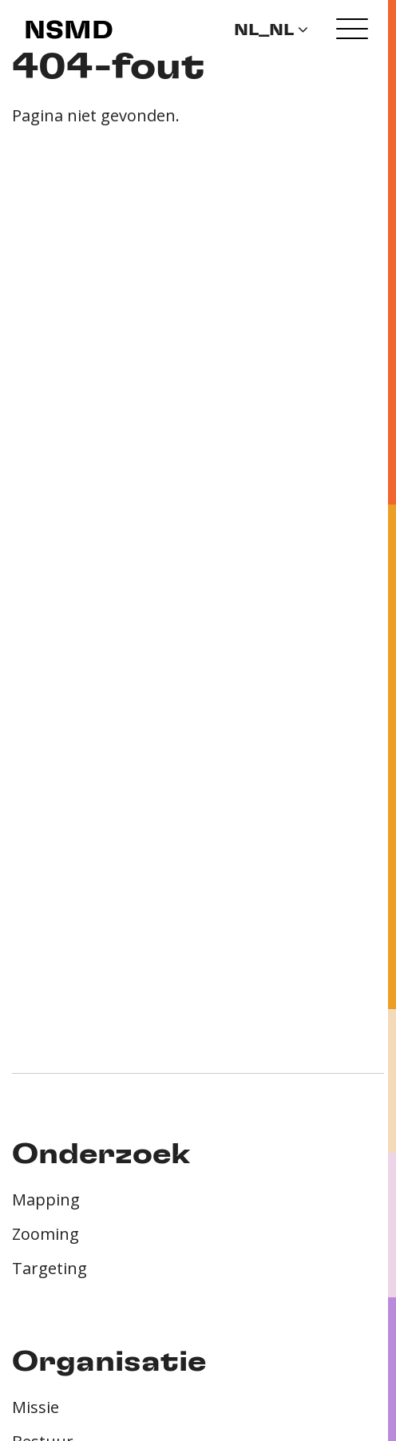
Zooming (45, 1234)
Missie (35, 1407)
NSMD (68, 31)
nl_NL (271, 30)
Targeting (49, 1268)
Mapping (46, 1199)
